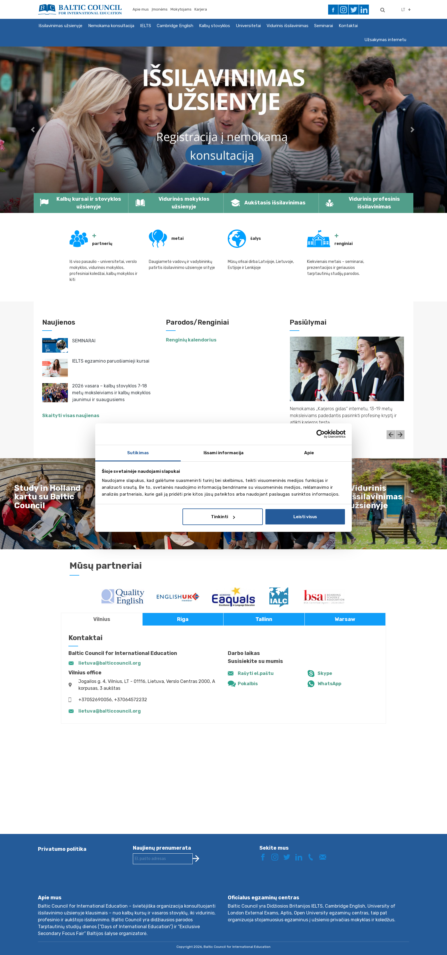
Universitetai (248, 25)
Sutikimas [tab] (138, 452)
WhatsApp (329, 683)
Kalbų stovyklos (214, 25)
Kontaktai (348, 25)
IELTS (145, 25)
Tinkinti (223, 516)
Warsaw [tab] (345, 619)
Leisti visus (305, 516)
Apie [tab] (309, 452)
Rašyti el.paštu (256, 673)
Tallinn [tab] (263, 619)
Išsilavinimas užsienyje (60, 25)
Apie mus (141, 9)
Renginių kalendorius (191, 340)
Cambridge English (175, 25)
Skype (325, 673)
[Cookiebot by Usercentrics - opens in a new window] (321, 434)
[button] (33, 130)
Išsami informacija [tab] (223, 452)
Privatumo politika (62, 849)
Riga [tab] (182, 619)
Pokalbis (248, 683)
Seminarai (323, 25)
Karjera (200, 9)
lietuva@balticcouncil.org (109, 663)
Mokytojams (181, 9)
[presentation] (176, 884)
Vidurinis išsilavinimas (287, 25)
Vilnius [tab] (101, 619)
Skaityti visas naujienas (70, 415)
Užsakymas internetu (385, 39)
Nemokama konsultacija (111, 25)
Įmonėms (160, 9)
